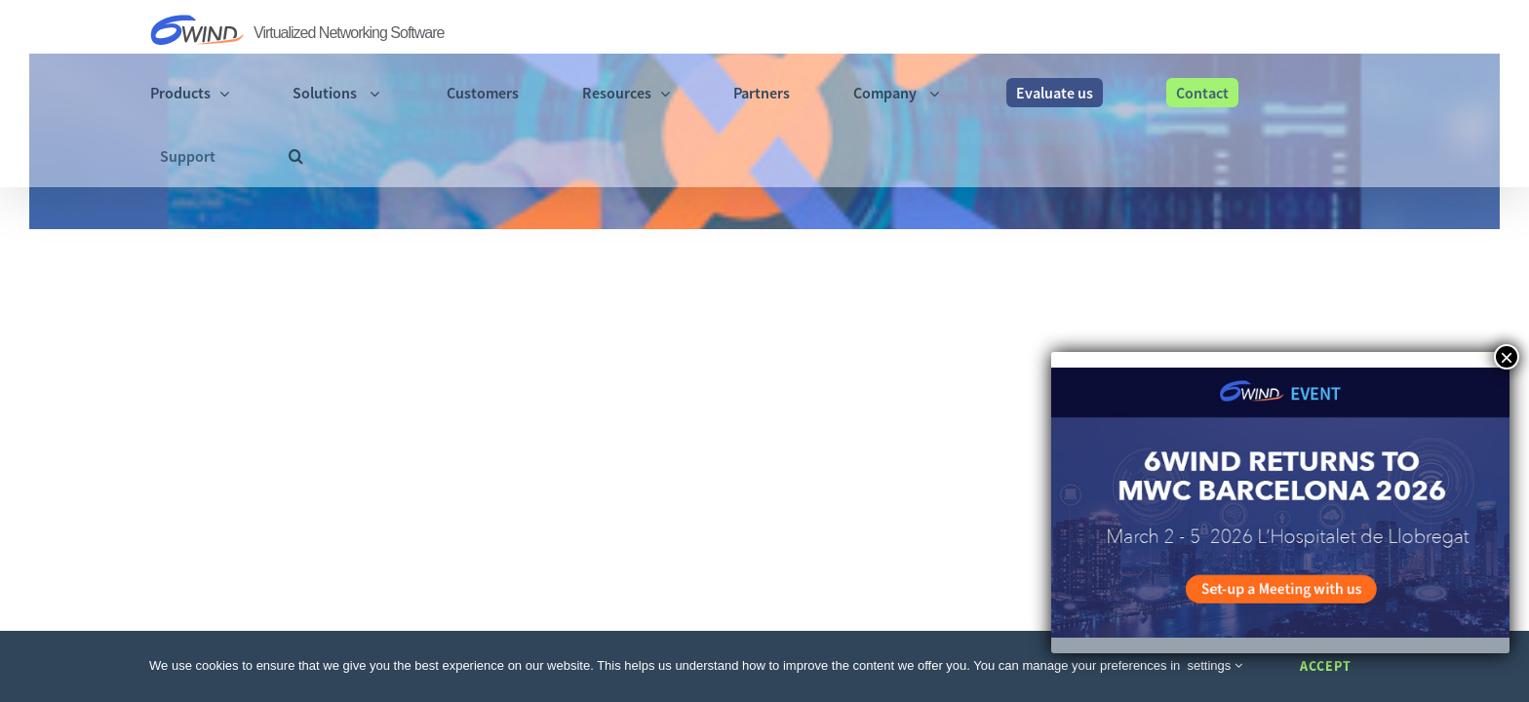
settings (1215, 665)
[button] (1371, 31)
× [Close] (1506, 357)
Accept (1326, 666)
